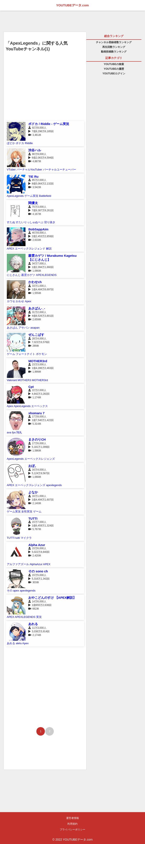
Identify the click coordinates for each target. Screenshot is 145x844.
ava (9, 432)
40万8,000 (38, 232)
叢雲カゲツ (28, 275)
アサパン (24, 327)
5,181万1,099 (39, 446)
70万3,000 (38, 206)
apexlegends (54, 485)
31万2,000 (38, 312)
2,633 (35, 239)
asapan (35, 327)
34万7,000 (38, 263)
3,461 (35, 134)
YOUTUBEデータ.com (72, 5)
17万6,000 (38, 443)
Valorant (12, 380)
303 (34, 582)
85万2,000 (38, 180)
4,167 (35, 214)
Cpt (31, 387)
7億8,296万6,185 (41, 131)
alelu (18, 643)
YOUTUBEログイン (113, 73)
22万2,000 (38, 390)
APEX (10, 248)
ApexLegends (15, 195)
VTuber (11, 169)
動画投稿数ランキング (114, 51)
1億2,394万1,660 (41, 267)
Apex (28, 301)
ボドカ (20, 143)
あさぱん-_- (36, 308)
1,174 (35, 397)
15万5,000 (38, 575)
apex (16, 590)
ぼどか (11, 143)
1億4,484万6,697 (41, 289)
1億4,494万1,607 (41, 499)
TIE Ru (33, 176)
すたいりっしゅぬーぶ (29, 222)
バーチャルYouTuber (29, 169)
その (9, 590)
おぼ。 (33, 466)
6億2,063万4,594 (41, 157)
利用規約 (72, 823)
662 (34, 608)
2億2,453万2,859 (41, 236)
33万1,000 (38, 285)
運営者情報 (72, 818)
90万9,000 (38, 154)
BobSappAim (38, 229)
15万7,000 (38, 522)
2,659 (35, 319)
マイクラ (26, 537)
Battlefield (45, 195)
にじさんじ (14, 275)
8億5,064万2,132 (41, 183)
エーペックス (39, 406)
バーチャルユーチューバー (59, 169)
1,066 (35, 270)
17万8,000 (38, 416)
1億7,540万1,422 (41, 420)
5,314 (35, 423)
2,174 (35, 635)
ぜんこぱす (36, 334)
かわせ (20, 301)
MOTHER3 (24, 380)
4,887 (35, 161)
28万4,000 (38, 338)
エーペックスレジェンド (30, 248)
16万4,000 (38, 469)
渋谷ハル (34, 150)
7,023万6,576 (39, 342)
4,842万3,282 (39, 393)
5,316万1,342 (39, 578)
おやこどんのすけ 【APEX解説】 (52, 597)
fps (14, 432)
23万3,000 (38, 364)
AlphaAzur (36, 564)
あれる (33, 624)
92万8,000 (38, 127)
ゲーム (11, 354)
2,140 (35, 503)
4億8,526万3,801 (41, 315)
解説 (49, 248)
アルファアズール (18, 564)
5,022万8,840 (39, 551)
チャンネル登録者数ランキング (114, 42)
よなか (33, 492)
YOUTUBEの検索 (114, 64)
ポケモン (41, 354)
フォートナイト (25, 354)
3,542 (35, 187)
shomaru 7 (36, 413)
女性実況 (26, 511)
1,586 (35, 450)
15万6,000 (38, 548)
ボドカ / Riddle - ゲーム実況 (48, 124)
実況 (39, 616)
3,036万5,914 (39, 631)
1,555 (35, 293)
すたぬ (11, 222)
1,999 (35, 371)
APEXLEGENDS (46, 275)
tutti (17, 537)
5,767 (35, 529)
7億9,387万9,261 (41, 210)
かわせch (35, 282)
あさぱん (12, 327)
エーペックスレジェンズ (39, 458)
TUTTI (32, 518)
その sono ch (38, 571)
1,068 (35, 476)
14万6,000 (38, 601)
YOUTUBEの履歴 (114, 68)
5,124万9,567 (39, 473)
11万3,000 (38, 627)
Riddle (29, 143)
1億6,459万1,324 (41, 525)
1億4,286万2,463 (41, 368)
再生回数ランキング (113, 46)
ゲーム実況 (31, 195)
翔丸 (19, 432)
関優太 (33, 203)
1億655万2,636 (40, 605)
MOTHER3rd (37, 361)
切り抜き (49, 222)
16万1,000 (38, 496)
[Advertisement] (45, 90)
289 (34, 345)
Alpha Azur (36, 545)
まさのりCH (37, 439)
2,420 (35, 555)
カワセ (11, 301)
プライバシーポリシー (72, 829)
